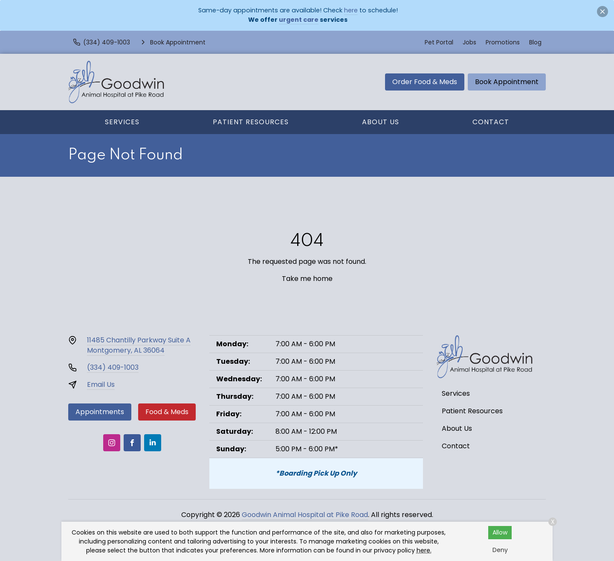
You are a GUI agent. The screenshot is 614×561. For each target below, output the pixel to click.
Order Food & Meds (424, 82)
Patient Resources (251, 122)
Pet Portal (439, 42)
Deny (500, 550)
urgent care (299, 19)
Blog (535, 42)
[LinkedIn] (152, 442)
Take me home (307, 278)
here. (424, 550)
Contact (490, 122)
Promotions (503, 42)
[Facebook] (132, 442)
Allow (499, 532)
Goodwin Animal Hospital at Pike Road (305, 515)
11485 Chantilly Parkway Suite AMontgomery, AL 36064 (139, 345)
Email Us (101, 384)
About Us (380, 122)
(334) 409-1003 (113, 367)
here (351, 10)
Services (122, 122)
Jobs (469, 42)
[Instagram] (111, 442)
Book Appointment (507, 82)
